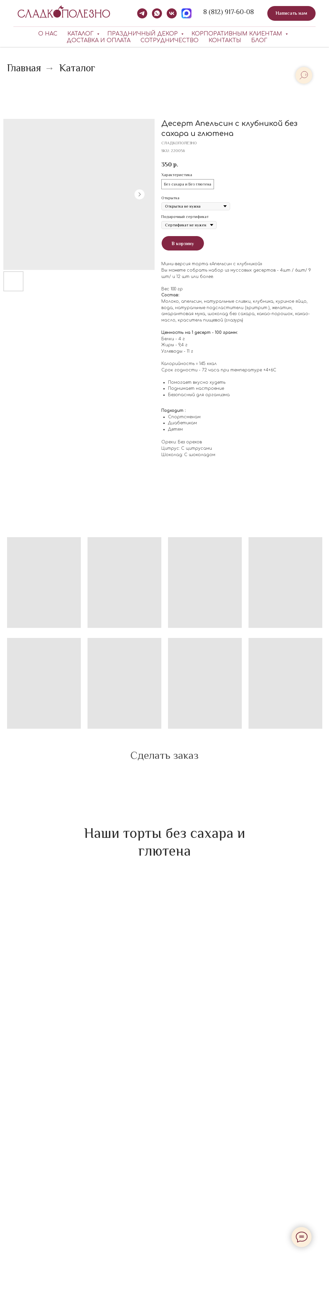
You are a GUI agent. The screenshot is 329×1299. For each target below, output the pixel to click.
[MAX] (186, 13)
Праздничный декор (143, 34)
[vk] (172, 13)
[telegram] (142, 13)
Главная (24, 68)
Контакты (225, 41)
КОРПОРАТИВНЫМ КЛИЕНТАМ (237, 34)
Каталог (81, 34)
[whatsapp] (157, 13)
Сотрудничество (170, 41)
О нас (47, 34)
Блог (259, 41)
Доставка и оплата (98, 41)
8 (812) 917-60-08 (228, 11)
